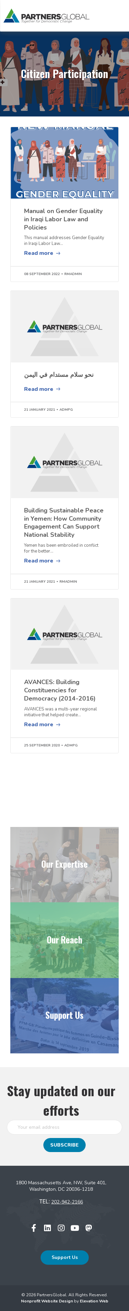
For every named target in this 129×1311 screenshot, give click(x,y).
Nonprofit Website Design (47, 1301)
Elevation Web (94, 1301)
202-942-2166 (67, 1202)
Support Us (65, 1257)
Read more (38, 253)
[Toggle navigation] (111, 15)
